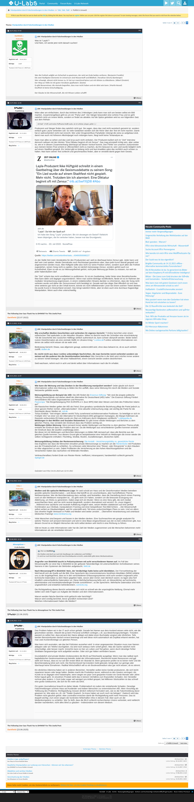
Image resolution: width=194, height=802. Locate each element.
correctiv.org (81, 585)
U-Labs (108, 792)
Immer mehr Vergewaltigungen (159, 231)
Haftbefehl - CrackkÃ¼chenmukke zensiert (164, 289)
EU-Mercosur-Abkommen (157, 326)
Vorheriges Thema (89, 749)
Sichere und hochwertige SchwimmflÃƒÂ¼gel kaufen (154, 792)
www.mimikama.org (62, 514)
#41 (140, 30)
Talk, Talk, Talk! (64, 10)
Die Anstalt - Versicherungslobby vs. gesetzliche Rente (109, 441)
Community (52, 3)
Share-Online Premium (182, 792)
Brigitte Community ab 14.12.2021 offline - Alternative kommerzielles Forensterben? (164, 264)
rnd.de (65, 411)
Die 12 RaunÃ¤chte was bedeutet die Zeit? (164, 306)
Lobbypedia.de (125, 418)
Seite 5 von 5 (167, 23)
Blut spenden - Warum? (156, 242)
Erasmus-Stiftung (98, 395)
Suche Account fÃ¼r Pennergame (160, 249)
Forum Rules (65, 3)
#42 (140, 103)
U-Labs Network (81, 3)
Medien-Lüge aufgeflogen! (18, 759)
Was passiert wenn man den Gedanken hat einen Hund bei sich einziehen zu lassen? (167, 301)
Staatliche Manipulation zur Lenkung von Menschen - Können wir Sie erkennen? (40, 765)
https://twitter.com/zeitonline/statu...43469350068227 (65, 255)
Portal (42, 3)
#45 (140, 481)
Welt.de (86, 566)
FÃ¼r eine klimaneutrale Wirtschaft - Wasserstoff (167, 245)
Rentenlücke (122, 444)
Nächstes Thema (105, 749)
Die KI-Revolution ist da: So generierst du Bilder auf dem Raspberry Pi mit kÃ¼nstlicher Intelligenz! (168, 271)
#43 (140, 323)
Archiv (114, 792)
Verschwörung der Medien (18, 777)
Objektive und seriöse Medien (19, 771)
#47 (140, 620)
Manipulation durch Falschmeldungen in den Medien (32, 10)
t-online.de (99, 340)
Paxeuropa (40, 402)
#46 (140, 539)
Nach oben (183, 743)
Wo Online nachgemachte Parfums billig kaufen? (167, 330)
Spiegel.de (39, 457)
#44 (140, 376)
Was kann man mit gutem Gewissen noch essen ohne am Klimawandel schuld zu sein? (167, 284)
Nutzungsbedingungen (126, 792)
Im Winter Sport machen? (157, 322)
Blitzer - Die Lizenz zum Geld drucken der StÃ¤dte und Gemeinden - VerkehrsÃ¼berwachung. (167, 277)
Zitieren (137, 98)
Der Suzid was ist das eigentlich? (160, 259)
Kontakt (102, 792)
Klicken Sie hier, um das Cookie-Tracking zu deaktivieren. (84, 785)
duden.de (45, 349)
